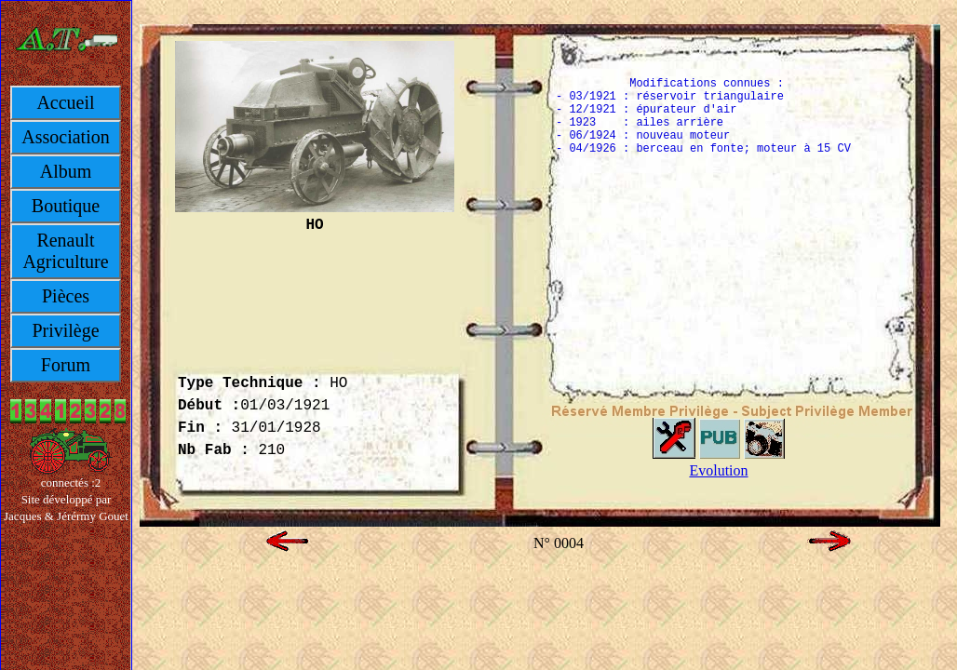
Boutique (66, 205)
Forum (65, 365)
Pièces (65, 296)
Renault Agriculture (65, 251)
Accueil (65, 102)
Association (65, 137)
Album (66, 171)
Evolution (718, 470)
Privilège (65, 330)
